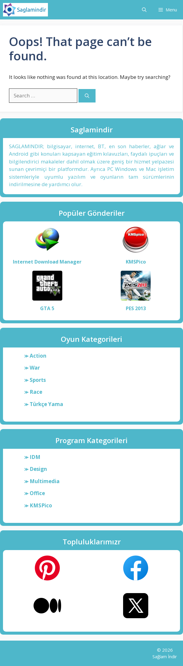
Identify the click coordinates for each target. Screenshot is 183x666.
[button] (144, 9)
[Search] (87, 95)
